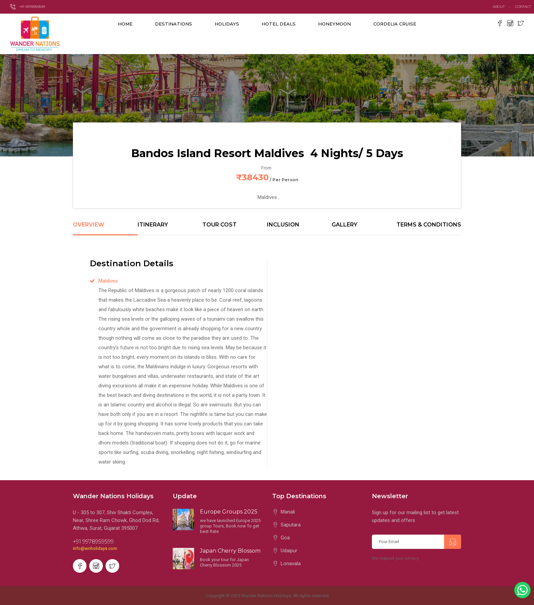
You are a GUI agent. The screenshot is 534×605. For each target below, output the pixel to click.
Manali (288, 512)
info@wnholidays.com (95, 548)
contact (524, 6)
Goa (285, 538)
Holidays (227, 24)
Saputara (291, 525)
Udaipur (289, 551)
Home (125, 24)
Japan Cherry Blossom (230, 551)
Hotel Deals (279, 24)
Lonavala (291, 563)
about (499, 6)
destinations (173, 24)
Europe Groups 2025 (228, 511)
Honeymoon (334, 24)
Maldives (108, 281)
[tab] (105, 228)
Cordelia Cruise (394, 24)
